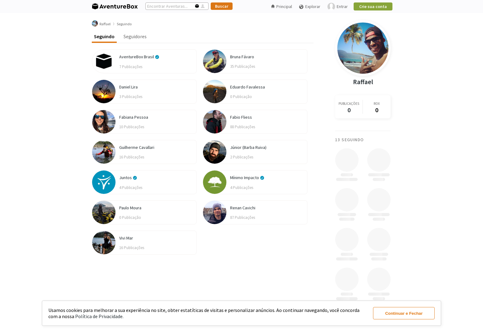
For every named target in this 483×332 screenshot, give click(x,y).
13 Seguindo (349, 139)
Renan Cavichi (242, 208)
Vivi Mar (126, 238)
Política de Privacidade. (99, 316)
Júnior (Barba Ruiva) (248, 147)
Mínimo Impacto (247, 177)
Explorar (309, 6)
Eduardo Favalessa (247, 87)
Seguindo (104, 36)
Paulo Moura (130, 208)
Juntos (128, 177)
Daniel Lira (128, 87)
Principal (281, 6)
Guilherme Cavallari (136, 147)
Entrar (337, 6)
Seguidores (135, 36)
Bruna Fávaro (242, 56)
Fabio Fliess (241, 117)
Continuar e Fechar (403, 313)
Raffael (363, 82)
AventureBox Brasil (139, 56)
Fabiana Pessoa (133, 117)
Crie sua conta (373, 6)
